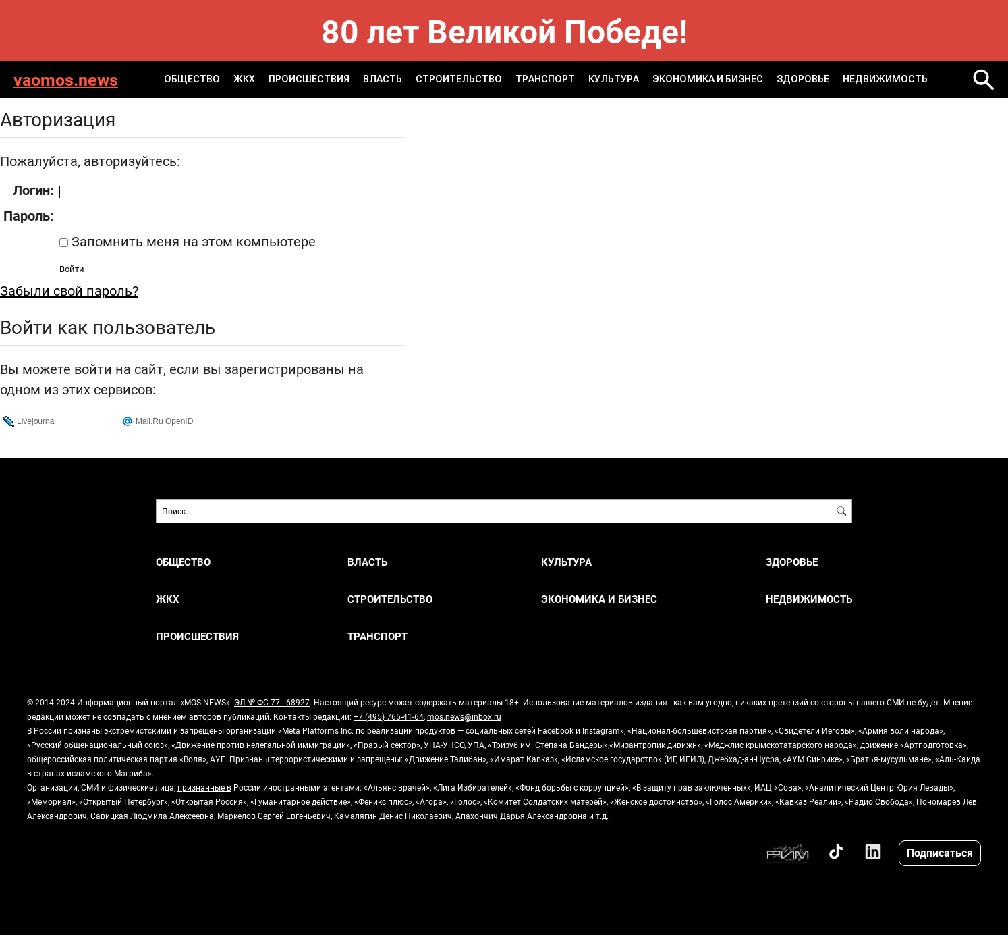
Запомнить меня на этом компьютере (192, 241)
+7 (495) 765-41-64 (389, 716)
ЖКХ (244, 79)
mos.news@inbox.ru (464, 716)
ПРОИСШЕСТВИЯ (309, 79)
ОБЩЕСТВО (192, 79)
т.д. (602, 815)
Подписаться (940, 852)
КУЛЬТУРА (613, 79)
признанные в (204, 787)
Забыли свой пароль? (69, 290)
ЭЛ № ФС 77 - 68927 (272, 702)
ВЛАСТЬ (382, 79)
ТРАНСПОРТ (545, 79)
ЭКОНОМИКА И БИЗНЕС (707, 79)
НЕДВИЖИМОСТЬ (885, 79)
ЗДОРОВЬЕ (803, 79)
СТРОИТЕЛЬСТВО (459, 79)
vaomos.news (65, 79)
